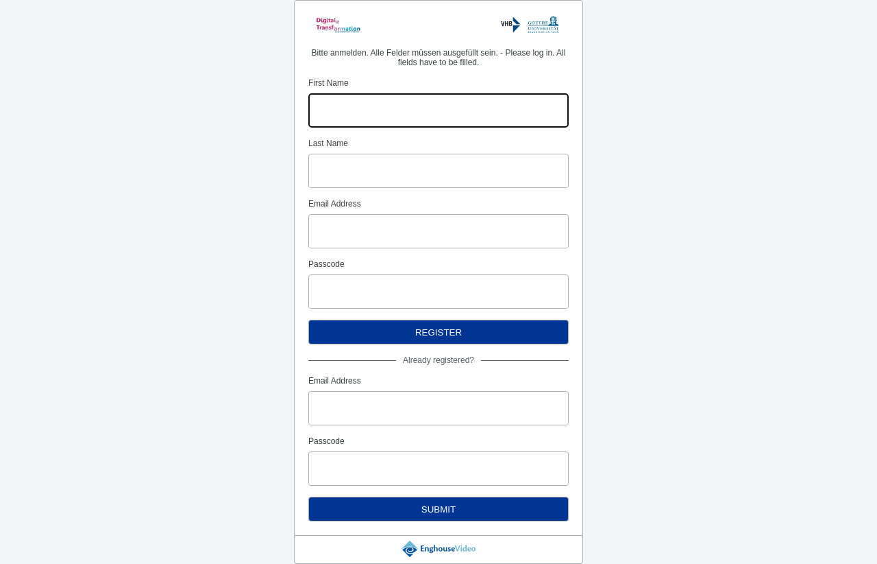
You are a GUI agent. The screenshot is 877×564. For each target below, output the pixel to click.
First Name (328, 83)
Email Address (334, 204)
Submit (438, 509)
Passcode (326, 264)
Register (438, 332)
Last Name (328, 143)
